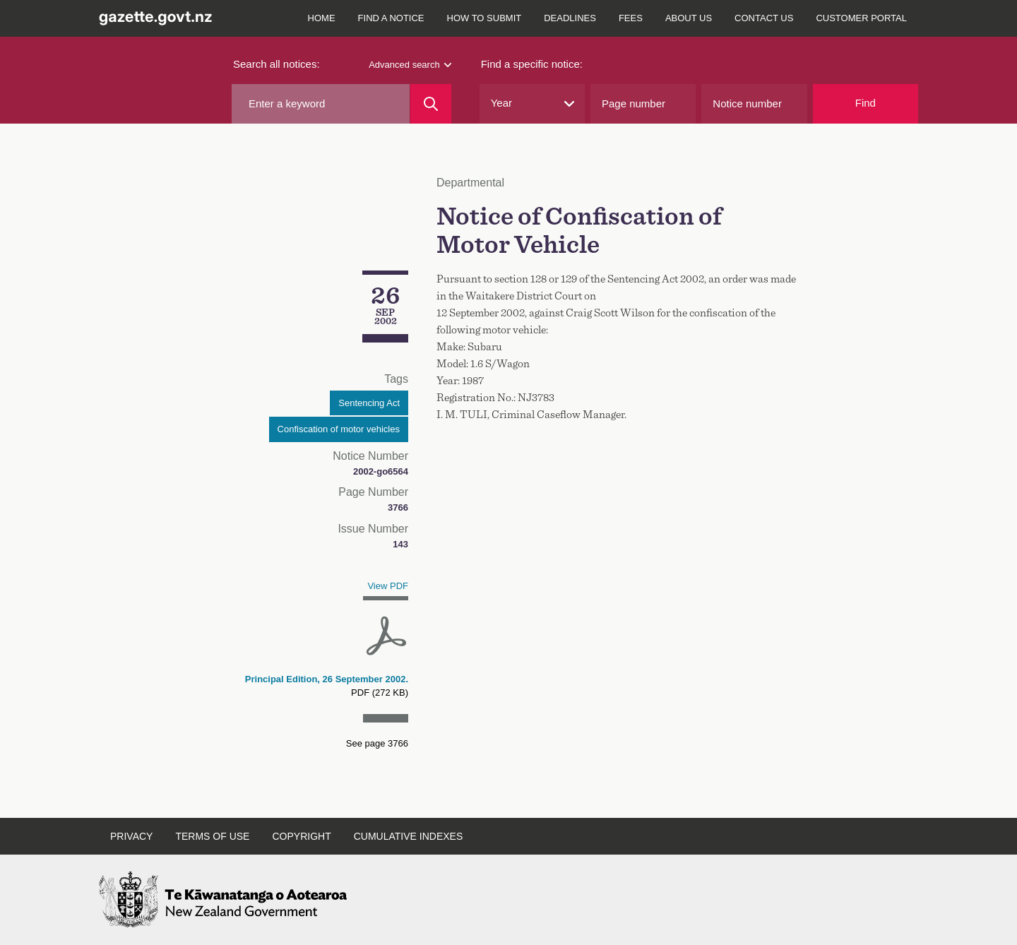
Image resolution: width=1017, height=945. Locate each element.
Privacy (131, 836)
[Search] (430, 104)
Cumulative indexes (408, 836)
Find (865, 103)
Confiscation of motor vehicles (339, 429)
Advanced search (410, 64)
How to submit (484, 18)
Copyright (301, 836)
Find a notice (391, 18)
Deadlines (570, 18)
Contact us (763, 18)
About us (688, 18)
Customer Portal (861, 18)
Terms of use (212, 836)
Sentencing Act (369, 403)
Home (321, 18)
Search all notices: (276, 64)
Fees (631, 18)
